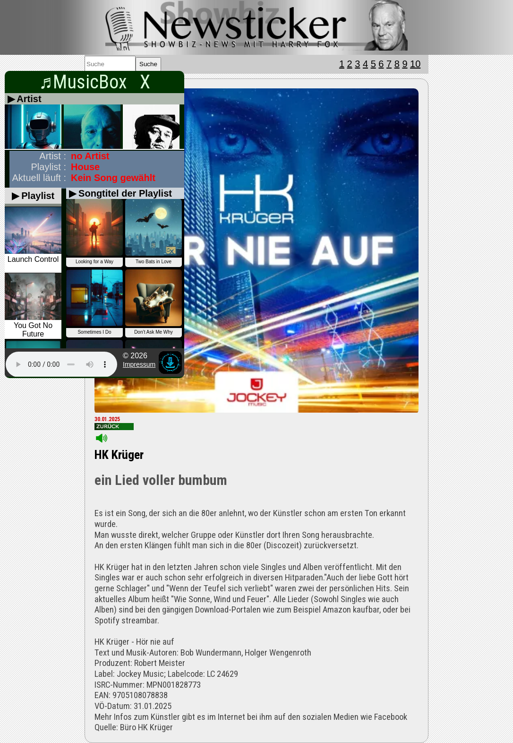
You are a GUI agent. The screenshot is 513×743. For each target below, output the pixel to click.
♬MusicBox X (94, 82)
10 (415, 64)
